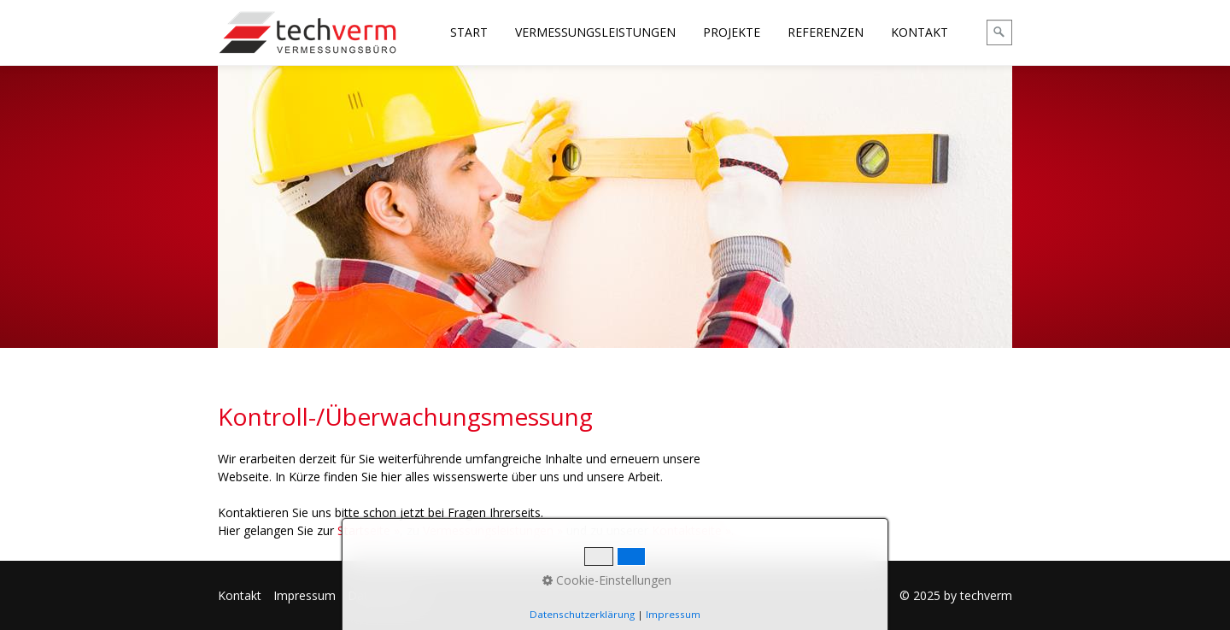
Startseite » (368, 530)
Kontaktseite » (691, 530)
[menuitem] (469, 32)
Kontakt (239, 595)
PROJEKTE (731, 32)
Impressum (304, 595)
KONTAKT (919, 32)
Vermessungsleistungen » (493, 530)
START (469, 32)
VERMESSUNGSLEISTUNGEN (595, 32)
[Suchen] (999, 32)
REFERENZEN (826, 32)
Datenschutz (383, 595)
